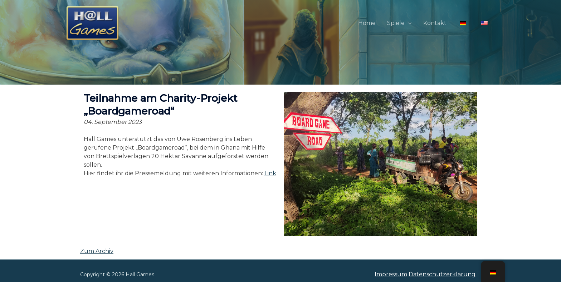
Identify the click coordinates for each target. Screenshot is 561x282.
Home (367, 23)
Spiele (396, 23)
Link (270, 173)
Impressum (391, 274)
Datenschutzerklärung (442, 274)
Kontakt (435, 23)
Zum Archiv (96, 251)
